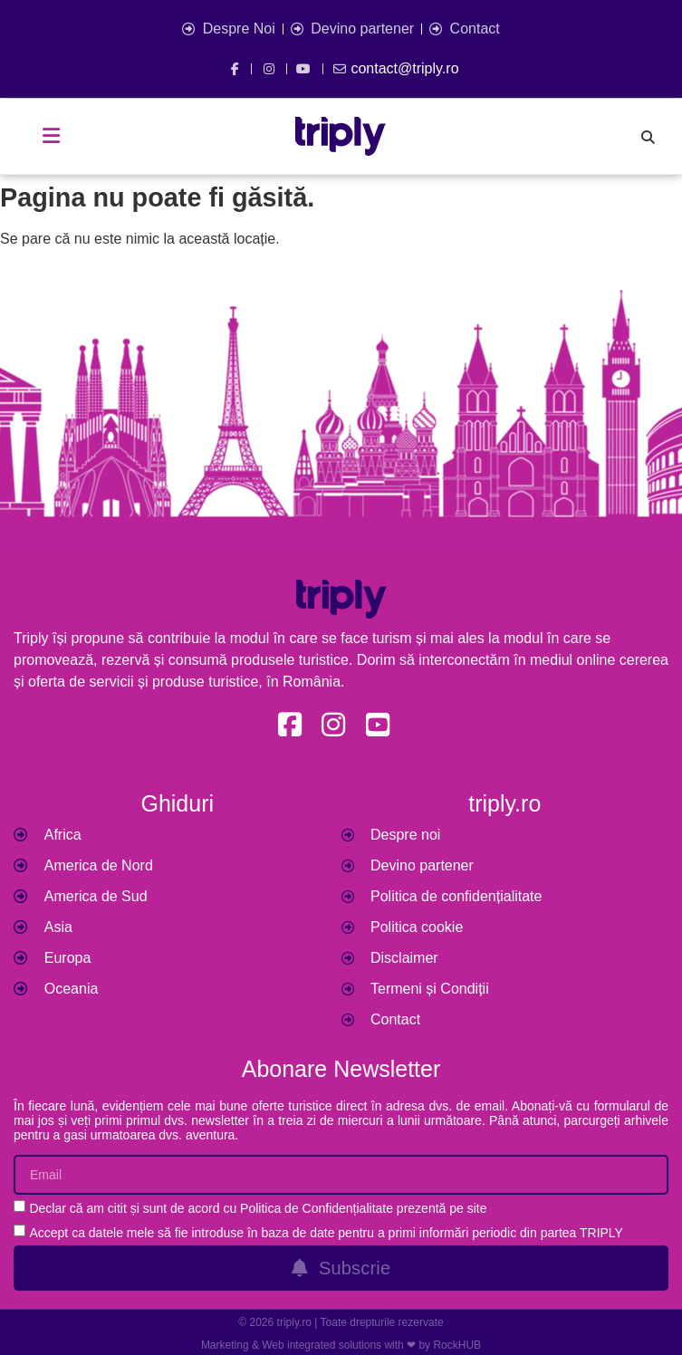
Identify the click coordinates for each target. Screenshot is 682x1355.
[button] (51, 136)
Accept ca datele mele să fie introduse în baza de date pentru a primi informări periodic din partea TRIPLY (326, 1232)
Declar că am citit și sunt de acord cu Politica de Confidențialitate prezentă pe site (257, 1208)
